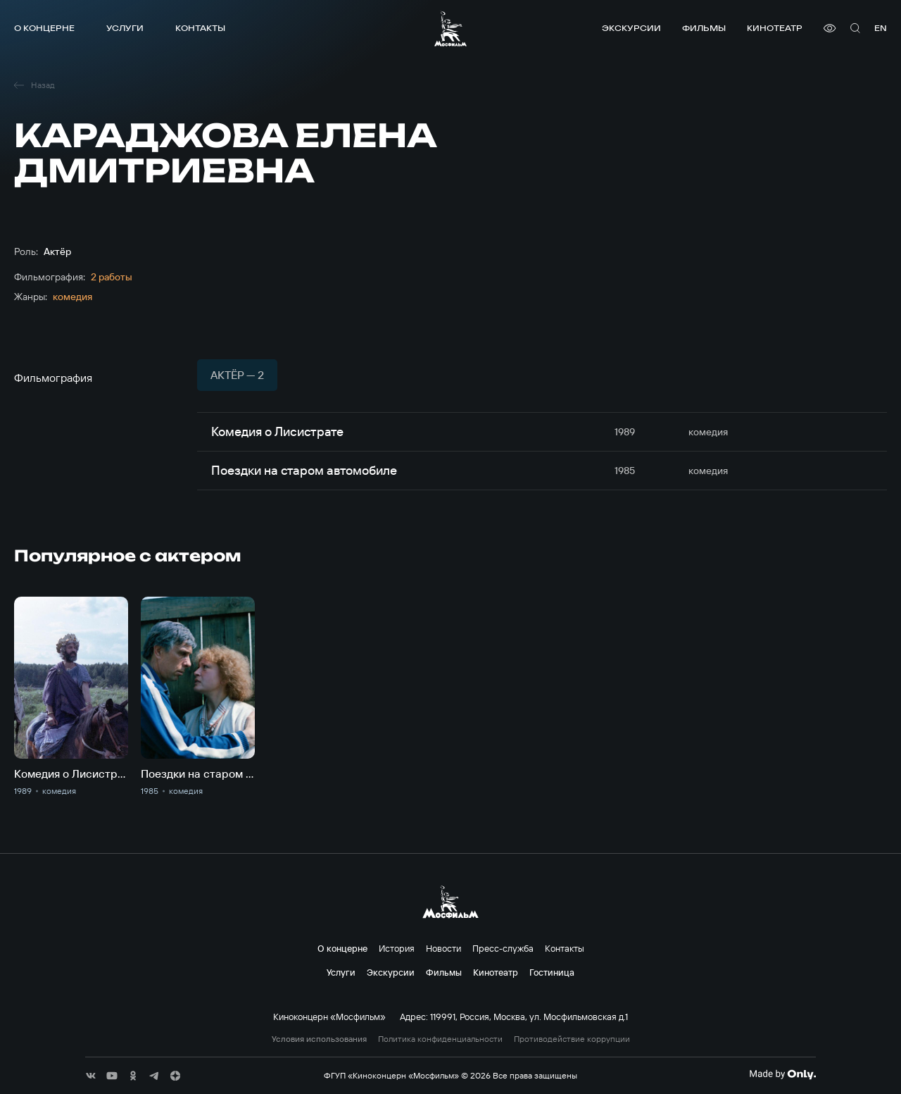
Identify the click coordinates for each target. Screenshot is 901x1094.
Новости (443, 948)
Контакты (200, 28)
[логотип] (450, 28)
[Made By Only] (782, 1074)
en (880, 28)
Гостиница (551, 972)
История (397, 948)
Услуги (125, 28)
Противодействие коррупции (572, 1039)
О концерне (44, 28)
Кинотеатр (774, 28)
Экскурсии (631, 28)
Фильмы (704, 28)
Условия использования (319, 1039)
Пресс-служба (503, 948)
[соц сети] (90, 1075)
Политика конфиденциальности (440, 1039)
